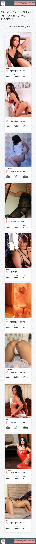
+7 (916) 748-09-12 (15, 171)
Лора (8, 68)
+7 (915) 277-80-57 (15, 372)
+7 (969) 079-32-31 (15, 472)
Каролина (9, 118)
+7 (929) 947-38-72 (15, 322)
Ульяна (8, 470)
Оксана (8, 319)
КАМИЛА (9, 168)
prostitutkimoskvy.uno (19, 26)
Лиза (7, 420)
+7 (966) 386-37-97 (15, 121)
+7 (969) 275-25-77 (15, 422)
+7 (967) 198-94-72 (15, 71)
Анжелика (10, 369)
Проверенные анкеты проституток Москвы (24, 3)
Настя (8, 219)
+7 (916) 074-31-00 (15, 272)
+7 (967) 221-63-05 (15, 523)
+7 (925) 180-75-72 (15, 221)
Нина (8, 269)
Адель (8, 520)
